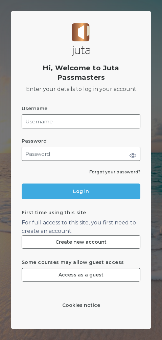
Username (34, 109)
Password (34, 141)
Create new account (81, 242)
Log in (81, 191)
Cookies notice (81, 305)
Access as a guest (81, 275)
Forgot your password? (114, 171)
